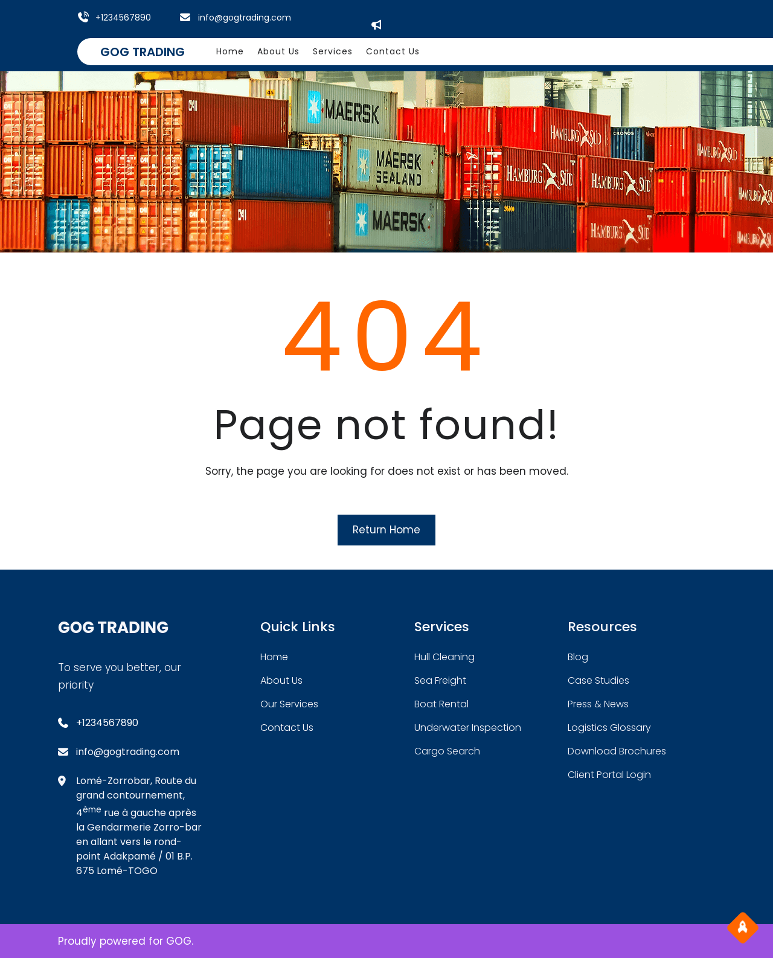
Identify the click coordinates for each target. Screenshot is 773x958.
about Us (281, 680)
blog (578, 657)
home (274, 657)
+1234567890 (123, 17)
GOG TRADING (142, 51)
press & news (598, 704)
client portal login (609, 775)
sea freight (440, 680)
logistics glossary (609, 728)
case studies (598, 680)
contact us (286, 728)
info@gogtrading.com (244, 17)
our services (289, 704)
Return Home (386, 529)
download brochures (617, 751)
